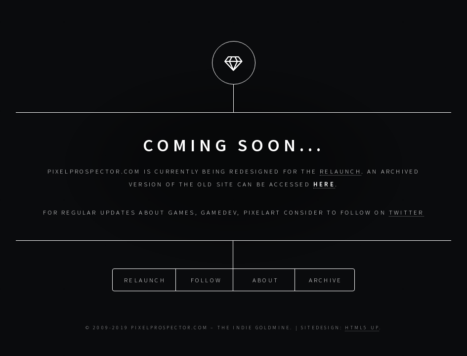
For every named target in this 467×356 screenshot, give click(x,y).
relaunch (340, 171)
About (266, 279)
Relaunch (145, 279)
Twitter (406, 212)
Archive (325, 279)
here (324, 184)
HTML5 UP (362, 328)
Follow (206, 279)
